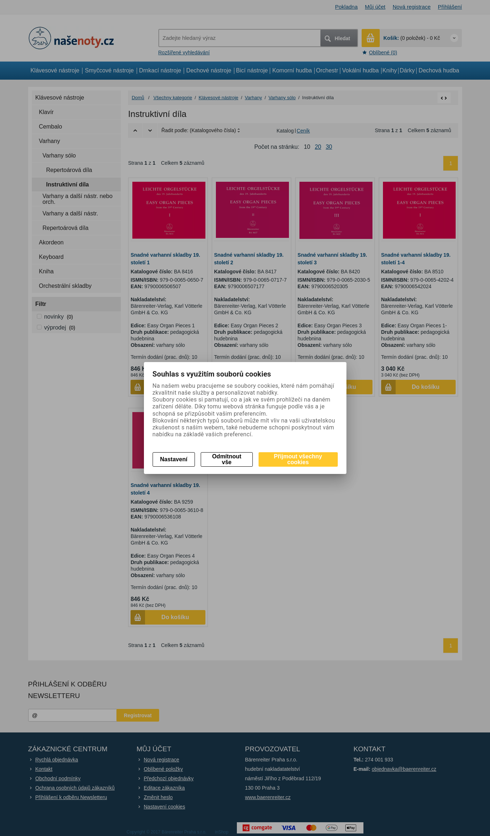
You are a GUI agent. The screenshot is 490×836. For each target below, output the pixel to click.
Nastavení (174, 459)
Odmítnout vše (226, 459)
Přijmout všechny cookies (298, 459)
